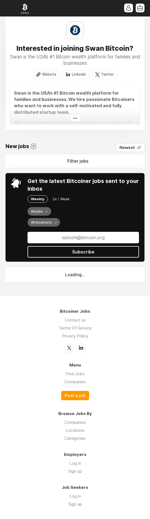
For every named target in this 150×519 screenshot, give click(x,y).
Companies (75, 381)
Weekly (38, 199)
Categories (75, 438)
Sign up (75, 471)
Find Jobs (75, 373)
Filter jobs (77, 161)
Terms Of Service (75, 328)
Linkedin (79, 74)
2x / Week (61, 199)
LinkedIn (81, 348)
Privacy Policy (75, 336)
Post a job (75, 395)
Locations (75, 430)
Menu (10, 8)
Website (49, 74)
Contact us (75, 320)
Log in (75, 463)
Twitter (107, 74)
